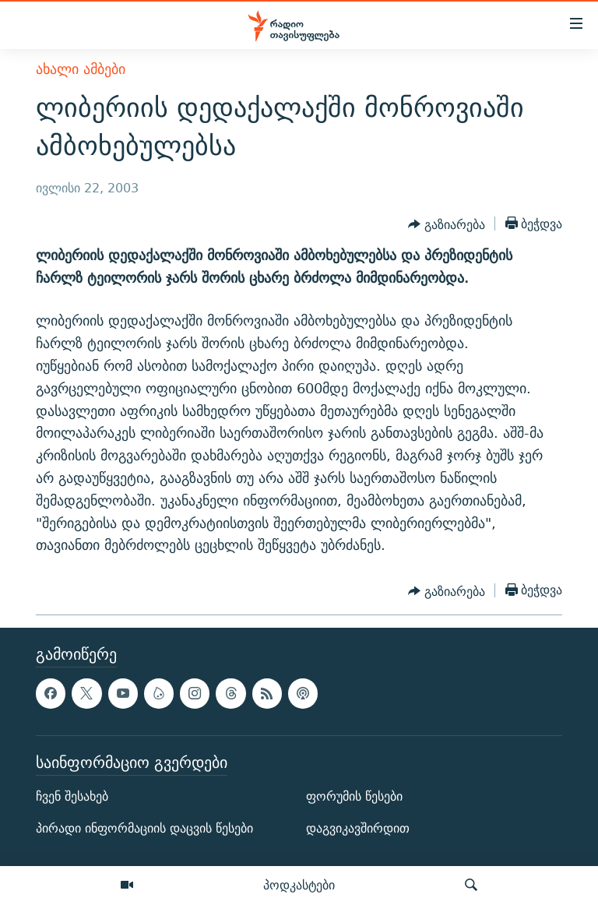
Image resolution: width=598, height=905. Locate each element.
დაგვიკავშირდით (358, 828)
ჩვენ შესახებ (72, 796)
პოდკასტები (299, 885)
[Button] (446, 225)
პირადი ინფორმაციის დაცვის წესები (144, 828)
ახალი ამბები (80, 69)
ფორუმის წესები (354, 796)
